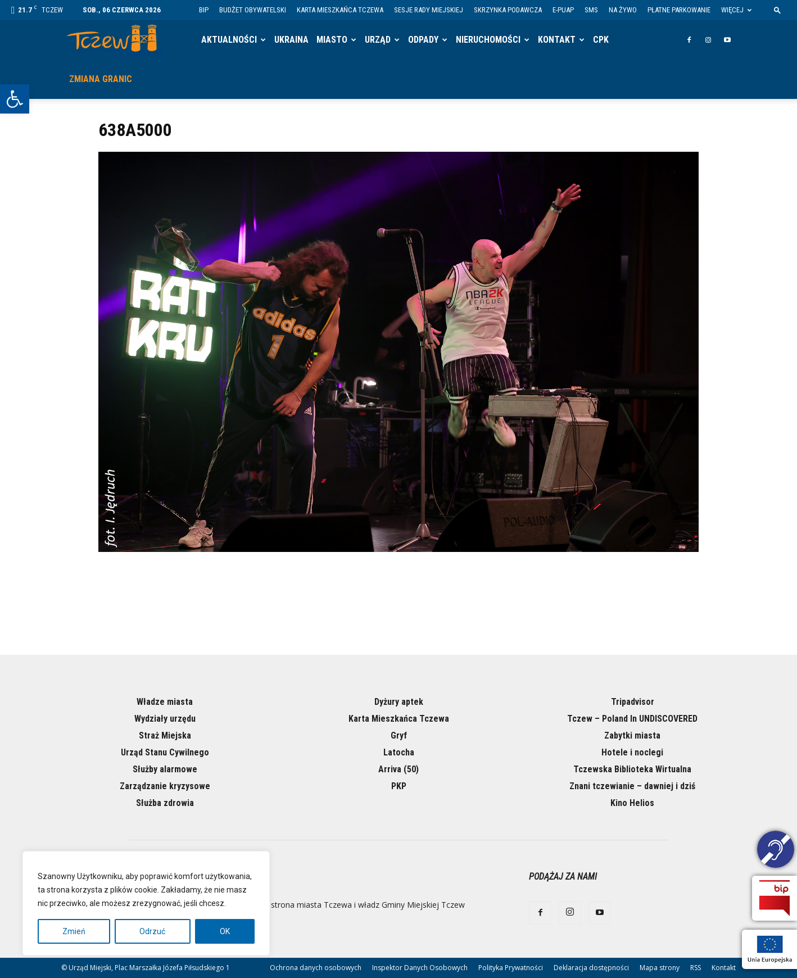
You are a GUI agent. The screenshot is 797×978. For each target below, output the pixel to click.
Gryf (399, 735)
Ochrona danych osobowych (315, 967)
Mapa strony (660, 967)
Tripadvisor (632, 701)
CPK (601, 39)
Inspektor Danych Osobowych (420, 967)
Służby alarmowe (165, 769)
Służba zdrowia (165, 803)
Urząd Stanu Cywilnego (165, 752)
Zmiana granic (100, 79)
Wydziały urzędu (165, 718)
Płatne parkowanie (678, 10)
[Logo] (115, 40)
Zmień (73, 931)
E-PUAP (563, 10)
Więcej (736, 10)
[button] (14, 99)
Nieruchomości (488, 39)
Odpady (423, 39)
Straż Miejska (165, 735)
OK (225, 931)
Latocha (398, 752)
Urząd (378, 39)
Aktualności (229, 39)
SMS (591, 10)
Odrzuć (152, 931)
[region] (146, 903)
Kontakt (557, 39)
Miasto (331, 39)
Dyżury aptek (398, 701)
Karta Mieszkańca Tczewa (340, 10)
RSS (695, 967)
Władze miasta (165, 701)
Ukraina (291, 39)
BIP (204, 10)
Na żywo (623, 10)
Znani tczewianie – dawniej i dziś (632, 786)
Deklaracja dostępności (591, 967)
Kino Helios (632, 803)
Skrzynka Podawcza (508, 10)
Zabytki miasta (632, 735)
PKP (398, 786)
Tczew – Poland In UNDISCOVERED (632, 718)
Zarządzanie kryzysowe (165, 786)
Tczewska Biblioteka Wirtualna (632, 769)
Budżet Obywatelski (252, 10)
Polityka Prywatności (510, 967)
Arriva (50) (398, 769)
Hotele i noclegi (632, 752)
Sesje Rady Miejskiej (428, 10)
